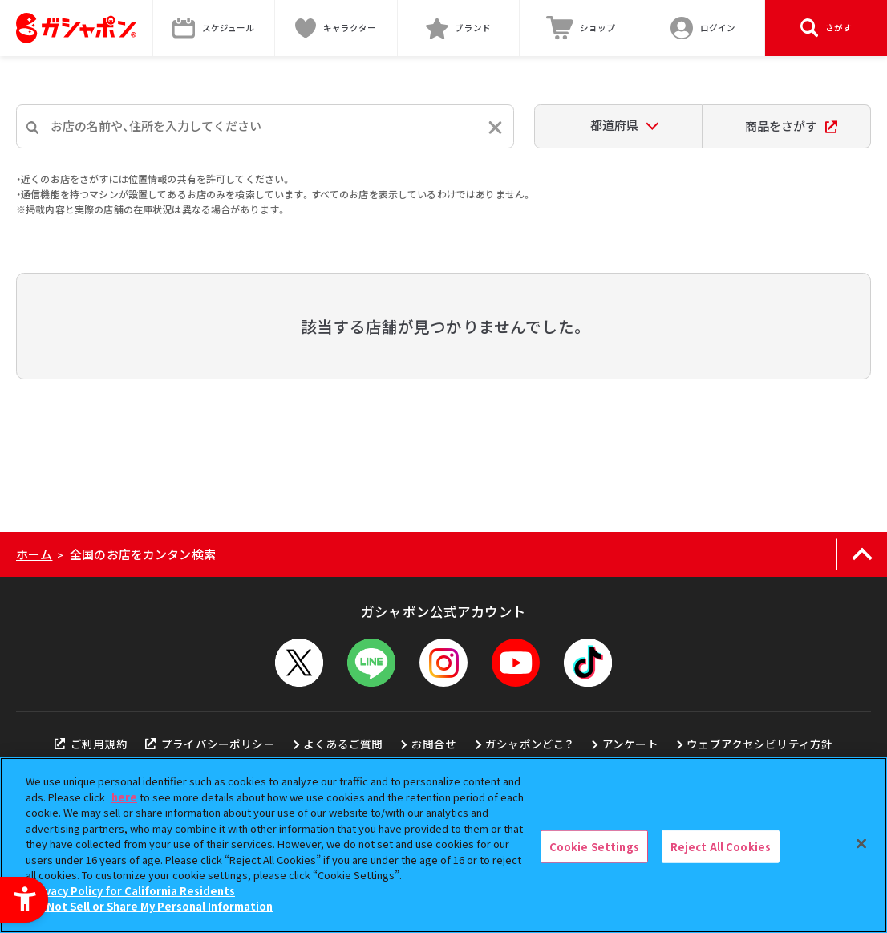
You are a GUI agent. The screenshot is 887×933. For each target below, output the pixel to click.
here (124, 797)
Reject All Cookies (720, 846)
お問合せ (434, 744)
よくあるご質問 (343, 744)
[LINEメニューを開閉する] (371, 663)
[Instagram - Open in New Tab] (443, 663)
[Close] (861, 843)
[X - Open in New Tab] (299, 663)
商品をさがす (791, 125)
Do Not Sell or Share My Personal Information (151, 906)
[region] (443, 845)
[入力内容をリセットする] (495, 127)
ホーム (34, 554)
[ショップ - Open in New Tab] (581, 28)
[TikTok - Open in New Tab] (588, 663)
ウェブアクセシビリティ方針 (759, 744)
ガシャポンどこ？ (529, 744)
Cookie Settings (594, 846)
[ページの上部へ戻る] (861, 554)
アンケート (630, 744)
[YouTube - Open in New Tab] (516, 663)
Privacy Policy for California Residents (132, 891)
